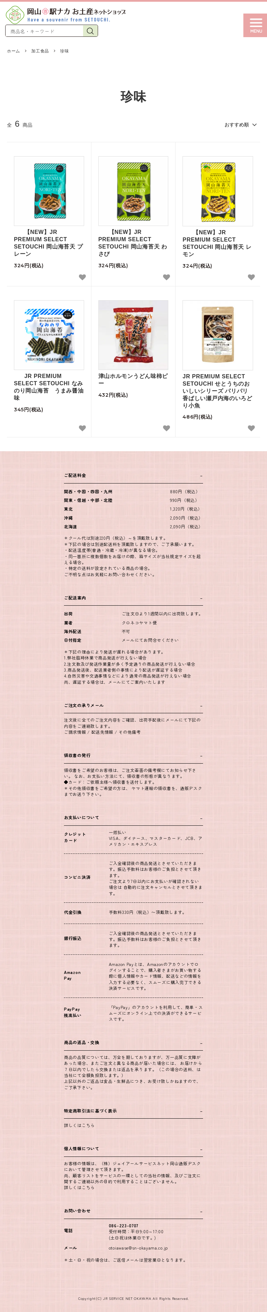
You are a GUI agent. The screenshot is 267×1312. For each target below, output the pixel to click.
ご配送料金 (75, 475)
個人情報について (81, 1148)
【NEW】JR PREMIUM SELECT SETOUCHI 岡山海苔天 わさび (132, 242)
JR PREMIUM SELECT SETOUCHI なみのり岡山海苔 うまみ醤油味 (48, 387)
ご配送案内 (75, 597)
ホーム (13, 51)
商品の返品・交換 (81, 1042)
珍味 (64, 51)
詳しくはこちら (79, 1125)
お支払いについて (81, 817)
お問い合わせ (77, 1210)
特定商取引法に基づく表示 (90, 1110)
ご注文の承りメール (84, 705)
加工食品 (40, 51)
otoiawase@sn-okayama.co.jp (138, 1248)
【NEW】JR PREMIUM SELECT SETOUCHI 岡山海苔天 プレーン (48, 242)
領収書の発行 (77, 755)
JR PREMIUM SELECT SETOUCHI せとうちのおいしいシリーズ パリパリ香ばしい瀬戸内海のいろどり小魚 (217, 390)
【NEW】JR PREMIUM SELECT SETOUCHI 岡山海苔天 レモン (217, 243)
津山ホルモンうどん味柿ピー (133, 379)
